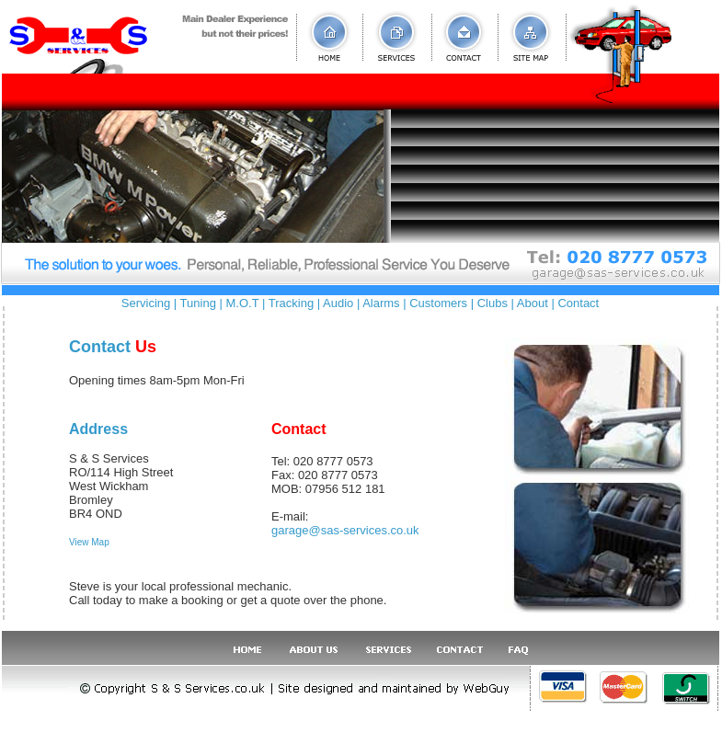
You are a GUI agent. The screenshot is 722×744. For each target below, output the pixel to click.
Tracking (291, 303)
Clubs (492, 303)
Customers (438, 303)
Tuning (198, 303)
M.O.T (242, 303)
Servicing (145, 303)
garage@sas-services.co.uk (345, 530)
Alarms (380, 303)
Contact (578, 303)
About (532, 303)
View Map (89, 542)
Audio (338, 303)
